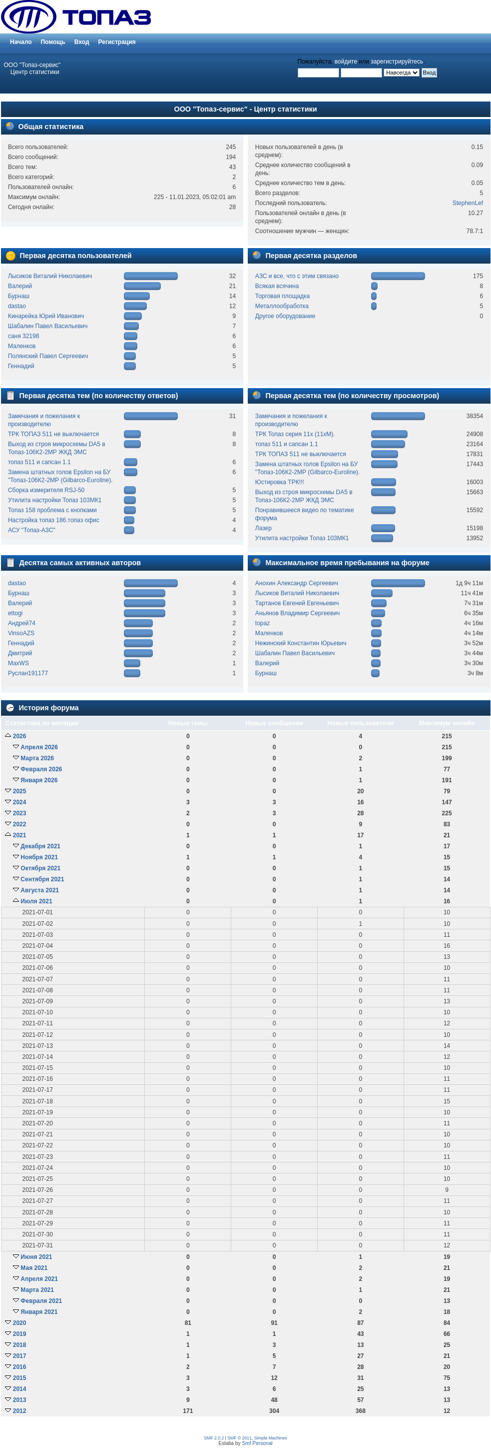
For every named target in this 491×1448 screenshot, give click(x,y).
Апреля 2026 (39, 747)
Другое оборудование (285, 316)
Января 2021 (38, 1311)
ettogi (15, 613)
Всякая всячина (277, 286)
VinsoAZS (21, 633)
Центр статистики (34, 72)
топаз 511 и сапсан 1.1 (39, 462)
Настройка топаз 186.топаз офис (53, 520)
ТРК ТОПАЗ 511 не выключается (53, 434)
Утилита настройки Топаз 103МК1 (55, 500)
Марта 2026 (37, 758)
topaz (262, 623)
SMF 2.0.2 (214, 1437)
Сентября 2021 (42, 879)
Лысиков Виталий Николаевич (50, 276)
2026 (19, 736)
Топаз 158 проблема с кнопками (52, 510)
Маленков (22, 346)
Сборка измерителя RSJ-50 (46, 490)
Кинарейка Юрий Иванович (46, 316)
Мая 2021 (33, 1267)
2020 (19, 1322)
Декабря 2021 (40, 846)
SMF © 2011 (239, 1437)
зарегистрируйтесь (397, 61)
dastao (17, 306)
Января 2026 (38, 780)
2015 (19, 1377)
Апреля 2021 (39, 1278)
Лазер (263, 528)
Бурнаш (18, 296)
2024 (19, 802)
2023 (19, 813)
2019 (19, 1333)
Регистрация (117, 42)
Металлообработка (282, 306)
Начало (20, 42)
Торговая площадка (282, 296)
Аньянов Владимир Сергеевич (297, 613)
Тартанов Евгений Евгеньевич (297, 603)
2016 (19, 1366)
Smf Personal (257, 1443)
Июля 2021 (36, 901)
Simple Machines (270, 1437)
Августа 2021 (39, 890)
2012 (19, 1410)
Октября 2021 (40, 868)
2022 (19, 824)
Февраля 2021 (41, 1300)
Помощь (52, 42)
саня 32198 (23, 336)
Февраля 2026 (41, 769)
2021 (19, 835)
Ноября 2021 (38, 857)
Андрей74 (21, 623)
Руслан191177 (28, 673)
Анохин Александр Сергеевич (296, 583)
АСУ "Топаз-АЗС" (31, 530)
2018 (19, 1344)
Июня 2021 (36, 1256)
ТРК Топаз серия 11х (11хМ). (295, 434)
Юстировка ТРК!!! (279, 482)
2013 (19, 1399)
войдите (346, 61)
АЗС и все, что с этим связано (297, 276)
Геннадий (21, 366)
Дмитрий (20, 653)
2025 (19, 791)
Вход (81, 42)
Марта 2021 (37, 1289)
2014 (19, 1388)
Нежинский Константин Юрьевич (301, 643)
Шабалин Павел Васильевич (47, 326)
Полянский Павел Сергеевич (48, 356)
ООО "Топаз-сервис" (32, 65)
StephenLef (468, 203)
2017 (19, 1355)
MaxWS (18, 663)
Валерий (20, 286)
